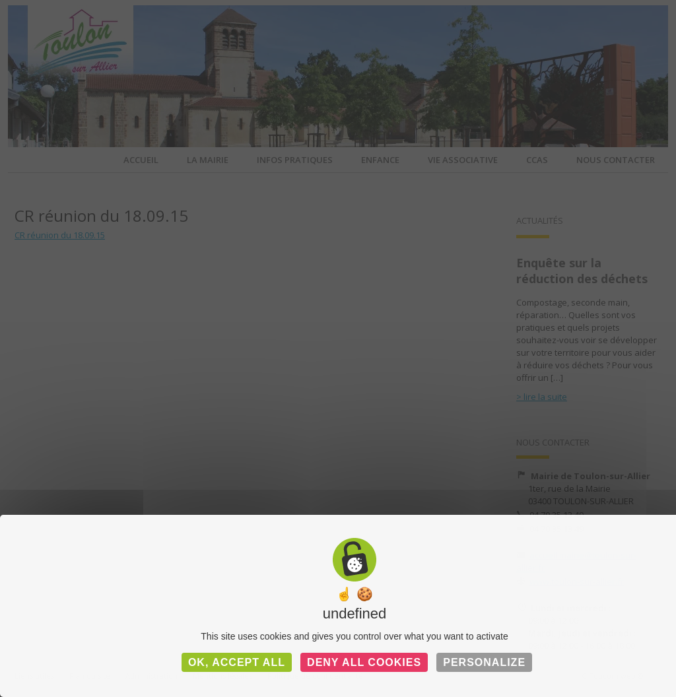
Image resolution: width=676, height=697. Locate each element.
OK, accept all (236, 662)
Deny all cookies (364, 662)
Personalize (484, 662)
